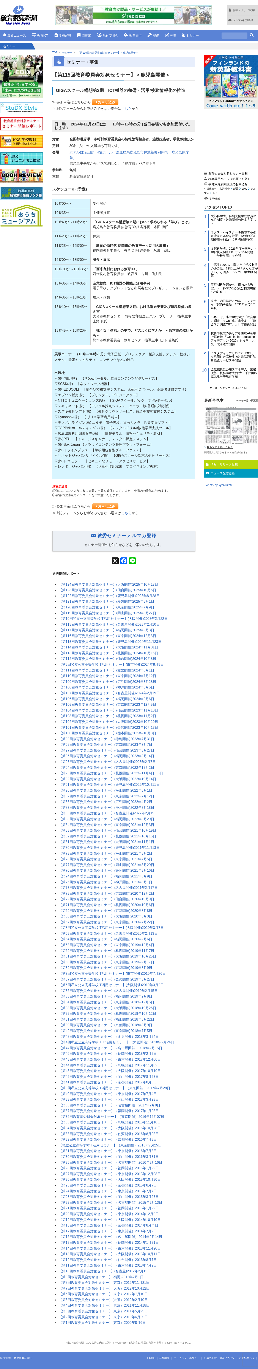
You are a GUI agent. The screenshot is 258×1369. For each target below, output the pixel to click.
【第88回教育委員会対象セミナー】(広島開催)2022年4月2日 (105, 802)
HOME (151, 1358)
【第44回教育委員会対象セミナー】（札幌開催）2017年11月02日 (110, 1065)
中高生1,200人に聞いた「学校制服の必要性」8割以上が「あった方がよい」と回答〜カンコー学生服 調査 (234, 270)
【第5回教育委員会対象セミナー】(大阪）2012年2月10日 (103, 1300)
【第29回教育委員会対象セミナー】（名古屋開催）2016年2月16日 (110, 1162)
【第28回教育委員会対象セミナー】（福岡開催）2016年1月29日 (109, 1168)
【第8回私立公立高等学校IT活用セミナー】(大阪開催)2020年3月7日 (111, 928)
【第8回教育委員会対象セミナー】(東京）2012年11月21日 (104, 1282)
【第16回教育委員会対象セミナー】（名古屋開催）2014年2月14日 (110, 1237)
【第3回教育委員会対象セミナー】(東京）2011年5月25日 (103, 1311)
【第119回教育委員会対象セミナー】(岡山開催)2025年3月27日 (107, 613)
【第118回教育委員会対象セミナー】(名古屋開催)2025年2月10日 (109, 624)
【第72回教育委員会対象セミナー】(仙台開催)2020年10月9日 (106, 899)
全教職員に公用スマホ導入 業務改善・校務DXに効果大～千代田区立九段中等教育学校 (234, 373)
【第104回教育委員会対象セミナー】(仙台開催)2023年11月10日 (108, 710)
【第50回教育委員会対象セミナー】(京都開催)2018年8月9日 (105, 1025)
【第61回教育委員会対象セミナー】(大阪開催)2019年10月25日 (107, 956)
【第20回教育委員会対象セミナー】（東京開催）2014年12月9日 (109, 1214)
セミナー (190, 35)
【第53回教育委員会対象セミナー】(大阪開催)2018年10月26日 (107, 1008)
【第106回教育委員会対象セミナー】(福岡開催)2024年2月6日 (106, 699)
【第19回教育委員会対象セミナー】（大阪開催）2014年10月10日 (110, 1220)
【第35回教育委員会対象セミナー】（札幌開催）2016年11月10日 (110, 1122)
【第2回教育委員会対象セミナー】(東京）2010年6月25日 (103, 1317)
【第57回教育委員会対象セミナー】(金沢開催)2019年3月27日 (106, 979)
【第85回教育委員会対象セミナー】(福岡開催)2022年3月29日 (106, 819)
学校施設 (62, 35)
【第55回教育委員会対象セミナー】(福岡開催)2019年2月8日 (105, 996)
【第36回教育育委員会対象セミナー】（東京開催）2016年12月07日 (111, 1116)
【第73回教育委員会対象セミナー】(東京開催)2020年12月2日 (106, 893)
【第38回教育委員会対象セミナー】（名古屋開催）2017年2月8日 (109, 1105)
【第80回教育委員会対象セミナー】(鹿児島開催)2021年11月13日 (109, 847)
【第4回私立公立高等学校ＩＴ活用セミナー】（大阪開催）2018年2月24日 (116, 1042)
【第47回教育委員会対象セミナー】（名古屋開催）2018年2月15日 (110, 1048)
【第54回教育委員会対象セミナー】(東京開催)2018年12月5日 (106, 1002)
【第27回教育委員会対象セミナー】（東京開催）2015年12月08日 (110, 1174)
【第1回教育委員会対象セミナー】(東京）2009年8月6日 (102, 1322)
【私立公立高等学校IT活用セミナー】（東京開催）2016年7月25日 (110, 1145)
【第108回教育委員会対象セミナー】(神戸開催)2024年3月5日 (106, 687)
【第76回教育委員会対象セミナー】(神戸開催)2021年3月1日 (105, 882)
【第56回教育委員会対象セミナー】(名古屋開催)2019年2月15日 (108, 991)
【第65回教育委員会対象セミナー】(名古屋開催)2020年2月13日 (108, 933)
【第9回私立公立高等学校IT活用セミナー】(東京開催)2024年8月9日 (111, 664)
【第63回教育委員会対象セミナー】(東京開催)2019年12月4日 (106, 945)
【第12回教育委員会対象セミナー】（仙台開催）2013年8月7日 (108, 1260)
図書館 (84, 35)
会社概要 (164, 1358)
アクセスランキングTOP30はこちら (228, 388)
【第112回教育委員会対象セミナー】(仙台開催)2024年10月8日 (107, 659)
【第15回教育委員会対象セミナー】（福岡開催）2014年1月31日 (109, 1242)
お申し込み (105, 102)
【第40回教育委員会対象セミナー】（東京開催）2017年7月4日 (108, 1094)
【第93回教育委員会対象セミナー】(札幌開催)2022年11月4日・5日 (111, 773)
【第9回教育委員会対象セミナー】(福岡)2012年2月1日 (101, 1277)
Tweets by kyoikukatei (218, 485)
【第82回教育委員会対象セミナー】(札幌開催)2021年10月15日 (107, 836)
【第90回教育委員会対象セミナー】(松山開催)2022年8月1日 (105, 790)
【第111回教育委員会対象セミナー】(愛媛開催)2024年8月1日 (106, 670)
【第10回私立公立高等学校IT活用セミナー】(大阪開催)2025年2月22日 (113, 618)
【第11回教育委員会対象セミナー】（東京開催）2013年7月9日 (108, 1265)
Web (244, 188)
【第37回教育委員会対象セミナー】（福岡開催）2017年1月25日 (109, 1111)
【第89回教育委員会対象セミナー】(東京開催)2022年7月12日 (106, 796)
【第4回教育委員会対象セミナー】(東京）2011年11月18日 (104, 1305)
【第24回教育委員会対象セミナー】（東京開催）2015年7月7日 (108, 1191)
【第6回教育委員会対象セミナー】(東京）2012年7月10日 (103, 1294)
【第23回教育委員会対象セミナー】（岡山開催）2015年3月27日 (109, 1197)
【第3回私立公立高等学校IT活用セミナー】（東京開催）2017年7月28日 (114, 1088)
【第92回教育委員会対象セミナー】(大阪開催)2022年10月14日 (107, 779)
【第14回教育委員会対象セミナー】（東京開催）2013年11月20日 (110, 1248)
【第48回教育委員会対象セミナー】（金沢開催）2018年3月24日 (109, 1036)
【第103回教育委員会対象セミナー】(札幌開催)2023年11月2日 (107, 716)
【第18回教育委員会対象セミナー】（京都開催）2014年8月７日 (108, 1225)
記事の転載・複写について (219, 1358)
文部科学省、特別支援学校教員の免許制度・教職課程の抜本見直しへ (233, 219)
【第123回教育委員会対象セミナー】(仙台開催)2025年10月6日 (107, 590)
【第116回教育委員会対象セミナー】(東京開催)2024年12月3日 (107, 636)
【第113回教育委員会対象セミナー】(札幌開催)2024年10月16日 (108, 653)
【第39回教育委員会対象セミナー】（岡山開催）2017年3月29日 (109, 1099)
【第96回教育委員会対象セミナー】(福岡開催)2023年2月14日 (106, 756)
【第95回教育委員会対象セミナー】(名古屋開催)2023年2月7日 (107, 762)
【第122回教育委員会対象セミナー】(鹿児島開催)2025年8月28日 (109, 596)
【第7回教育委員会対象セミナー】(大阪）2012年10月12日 (104, 1288)
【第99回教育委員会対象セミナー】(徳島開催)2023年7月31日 (106, 739)
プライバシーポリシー (187, 1358)
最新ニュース (14, 35)
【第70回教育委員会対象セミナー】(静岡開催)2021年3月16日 (106, 870)
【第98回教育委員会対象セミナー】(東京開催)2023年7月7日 (105, 744)
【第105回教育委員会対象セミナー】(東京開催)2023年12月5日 (107, 704)
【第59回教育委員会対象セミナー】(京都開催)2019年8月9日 (105, 968)
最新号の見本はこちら (220, 447)
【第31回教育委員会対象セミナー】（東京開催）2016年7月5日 (108, 1151)
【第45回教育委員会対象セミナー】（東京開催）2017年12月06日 (110, 1059)
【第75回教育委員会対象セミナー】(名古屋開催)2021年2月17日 (108, 887)
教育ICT (40, 35)
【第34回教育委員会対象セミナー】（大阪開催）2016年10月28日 (110, 1128)
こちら (126, 108)
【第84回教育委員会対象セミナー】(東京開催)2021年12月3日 (106, 825)
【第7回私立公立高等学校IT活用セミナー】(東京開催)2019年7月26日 (112, 973)
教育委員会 (107, 35)
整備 (153, 35)
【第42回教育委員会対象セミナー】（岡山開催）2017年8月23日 (109, 1076)
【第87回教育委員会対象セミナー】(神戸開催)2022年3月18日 (106, 807)
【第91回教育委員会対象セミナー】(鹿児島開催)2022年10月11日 (109, 784)
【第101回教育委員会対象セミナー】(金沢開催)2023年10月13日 (108, 727)
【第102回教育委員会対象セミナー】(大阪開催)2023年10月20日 (108, 722)
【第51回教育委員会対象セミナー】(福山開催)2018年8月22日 (106, 1019)
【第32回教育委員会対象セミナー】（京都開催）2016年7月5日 (108, 1139)
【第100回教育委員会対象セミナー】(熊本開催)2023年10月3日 (107, 733)
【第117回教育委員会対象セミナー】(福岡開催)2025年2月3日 (106, 630)
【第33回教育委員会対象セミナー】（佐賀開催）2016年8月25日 (109, 1134)
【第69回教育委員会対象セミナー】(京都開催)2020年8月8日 (105, 911)
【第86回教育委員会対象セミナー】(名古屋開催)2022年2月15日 (108, 813)
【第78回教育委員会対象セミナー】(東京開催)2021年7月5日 (105, 859)
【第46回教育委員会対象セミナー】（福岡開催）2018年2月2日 (108, 1053)
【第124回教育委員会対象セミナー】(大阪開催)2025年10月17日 (108, 584)
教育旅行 (133, 35)
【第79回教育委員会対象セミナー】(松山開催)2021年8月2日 (105, 853)
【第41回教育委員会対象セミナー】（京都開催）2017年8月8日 (108, 1082)
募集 (170, 35)
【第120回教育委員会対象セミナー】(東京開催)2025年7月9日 (106, 607)
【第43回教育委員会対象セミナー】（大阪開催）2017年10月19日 (110, 1071)
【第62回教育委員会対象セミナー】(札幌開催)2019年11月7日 (106, 951)
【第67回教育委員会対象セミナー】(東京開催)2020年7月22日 (106, 922)
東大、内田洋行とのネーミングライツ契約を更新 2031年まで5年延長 (233, 304)
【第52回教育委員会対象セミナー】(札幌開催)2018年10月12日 (107, 1013)
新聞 (235, 188)
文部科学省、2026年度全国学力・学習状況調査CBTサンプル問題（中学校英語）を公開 (234, 252)
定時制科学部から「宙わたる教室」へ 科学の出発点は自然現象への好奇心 (233, 288)
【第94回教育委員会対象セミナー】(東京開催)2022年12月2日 (106, 767)
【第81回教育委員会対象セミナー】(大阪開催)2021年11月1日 (106, 842)
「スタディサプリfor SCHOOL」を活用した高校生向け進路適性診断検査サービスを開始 (233, 356)
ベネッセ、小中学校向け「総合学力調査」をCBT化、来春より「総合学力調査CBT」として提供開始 (233, 320)
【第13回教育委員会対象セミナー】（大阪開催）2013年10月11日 (110, 1254)
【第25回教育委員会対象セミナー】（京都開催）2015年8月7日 (108, 1185)
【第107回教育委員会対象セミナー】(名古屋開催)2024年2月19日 (109, 693)
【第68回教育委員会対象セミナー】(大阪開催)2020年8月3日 (105, 916)
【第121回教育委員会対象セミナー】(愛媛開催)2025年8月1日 (106, 601)
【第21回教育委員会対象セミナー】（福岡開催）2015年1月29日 (109, 1208)
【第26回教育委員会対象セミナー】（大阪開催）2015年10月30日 (110, 1179)
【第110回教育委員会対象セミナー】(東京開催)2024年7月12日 (107, 676)
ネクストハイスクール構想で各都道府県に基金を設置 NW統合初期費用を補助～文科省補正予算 (233, 235)
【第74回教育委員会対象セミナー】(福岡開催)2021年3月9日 (105, 876)
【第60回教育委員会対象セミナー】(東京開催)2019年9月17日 (106, 962)
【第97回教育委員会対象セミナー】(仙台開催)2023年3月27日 (106, 750)
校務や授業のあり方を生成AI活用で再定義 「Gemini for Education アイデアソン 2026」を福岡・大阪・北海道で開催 (233, 338)
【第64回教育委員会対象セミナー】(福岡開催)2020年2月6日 (105, 939)
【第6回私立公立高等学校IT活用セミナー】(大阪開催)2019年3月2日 (111, 985)
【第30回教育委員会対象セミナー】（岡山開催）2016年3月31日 (109, 1157)
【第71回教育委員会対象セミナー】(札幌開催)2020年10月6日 (106, 905)
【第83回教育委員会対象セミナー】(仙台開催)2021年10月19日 (107, 830)
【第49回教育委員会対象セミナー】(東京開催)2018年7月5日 (105, 1031)
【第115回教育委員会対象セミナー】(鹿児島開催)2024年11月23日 (110, 642)
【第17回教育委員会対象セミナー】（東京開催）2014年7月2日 (108, 1231)
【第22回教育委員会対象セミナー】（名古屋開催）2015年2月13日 (110, 1202)
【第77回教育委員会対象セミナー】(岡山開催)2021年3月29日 (106, 865)
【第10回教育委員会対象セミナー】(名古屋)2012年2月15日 (105, 1271)
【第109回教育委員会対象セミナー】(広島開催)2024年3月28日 (107, 682)
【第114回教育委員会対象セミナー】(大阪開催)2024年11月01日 (108, 647)
